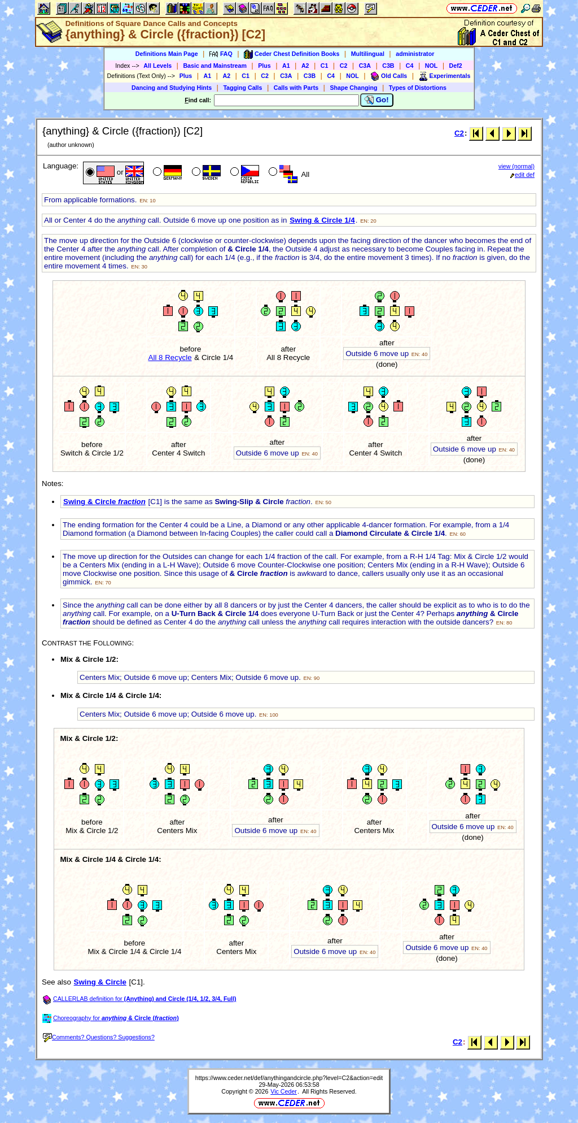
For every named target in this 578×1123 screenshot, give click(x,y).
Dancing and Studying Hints (172, 87)
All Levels (157, 65)
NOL (431, 65)
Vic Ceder (283, 1091)
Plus (264, 65)
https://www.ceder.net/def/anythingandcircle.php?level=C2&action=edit (289, 1077)
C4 (410, 65)
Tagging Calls (242, 87)
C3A (365, 65)
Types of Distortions (417, 87)
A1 (286, 65)
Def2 (455, 65)
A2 (305, 65)
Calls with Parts (296, 87)
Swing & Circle (104, 501)
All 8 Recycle (170, 357)
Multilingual (367, 53)
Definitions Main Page (166, 53)
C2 (344, 65)
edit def (522, 174)
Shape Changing (353, 87)
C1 (325, 65)
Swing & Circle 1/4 (322, 220)
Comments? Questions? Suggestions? (99, 1037)
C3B (388, 65)
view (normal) (516, 166)
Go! (377, 100)
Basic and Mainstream (215, 65)
